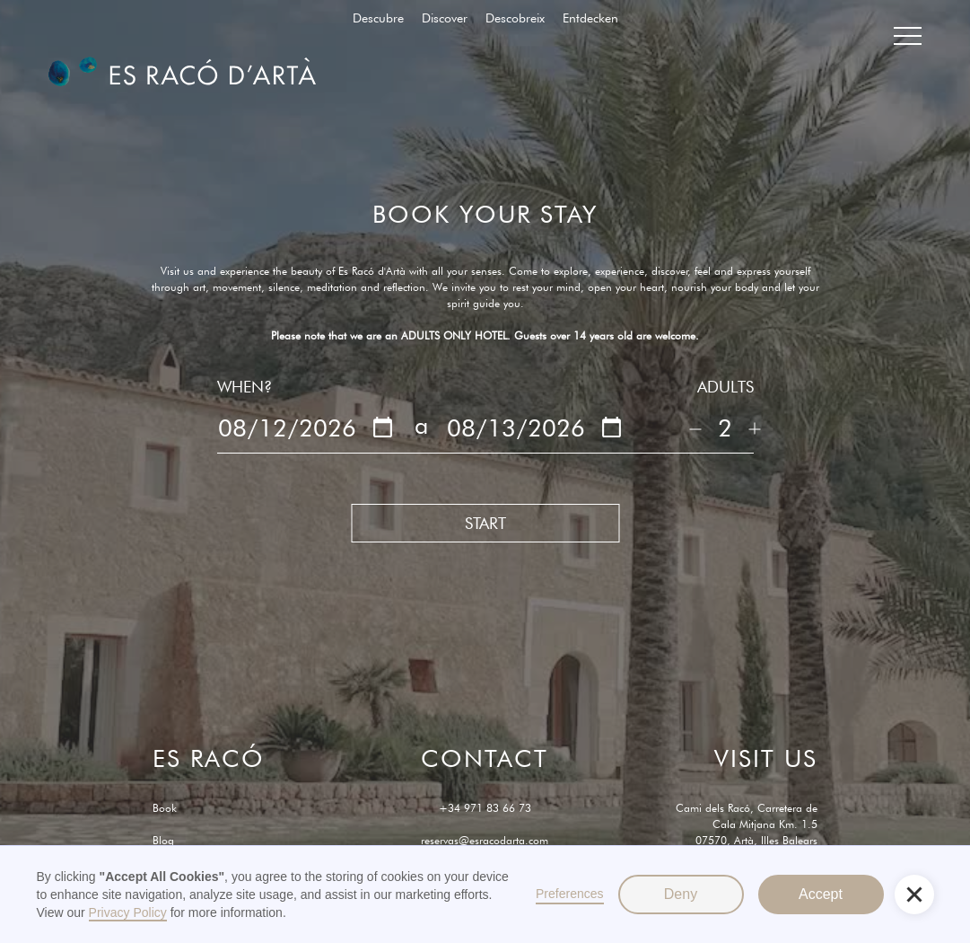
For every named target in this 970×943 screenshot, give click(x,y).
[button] (914, 894)
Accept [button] (821, 894)
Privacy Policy (128, 912)
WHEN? (244, 386)
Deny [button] (680, 894)
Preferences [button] (569, 893)
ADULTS (725, 386)
